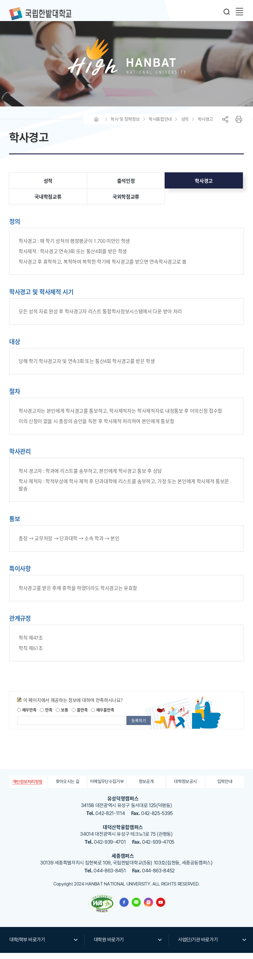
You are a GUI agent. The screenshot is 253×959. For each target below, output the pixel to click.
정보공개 (146, 788)
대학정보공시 (185, 788)
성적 (185, 125)
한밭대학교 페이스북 (124, 908)
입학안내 (224, 788)
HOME (96, 125)
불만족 (79, 716)
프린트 (238, 125)
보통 (62, 716)
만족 (46, 716)
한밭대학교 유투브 (160, 908)
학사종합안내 (160, 125)
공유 (225, 125)
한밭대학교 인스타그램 (148, 908)
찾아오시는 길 (68, 788)
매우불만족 (102, 716)
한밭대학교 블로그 (136, 908)
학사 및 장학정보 (125, 125)
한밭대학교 (40, 13)
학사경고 (205, 125)
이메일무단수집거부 (107, 788)
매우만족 (27, 716)
